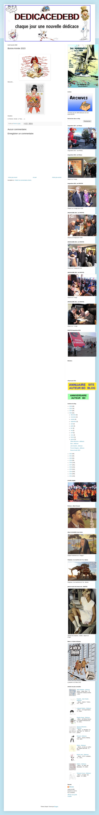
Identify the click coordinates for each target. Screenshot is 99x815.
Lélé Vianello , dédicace (76, 446)
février (72, 437)
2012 (70, 476)
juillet (72, 426)
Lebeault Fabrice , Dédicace (84, 708)
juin (72, 428)
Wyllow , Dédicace (81, 764)
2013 (70, 473)
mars (72, 435)
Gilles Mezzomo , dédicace (77, 441)
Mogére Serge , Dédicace (83, 717)
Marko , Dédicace (81, 745)
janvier (72, 439)
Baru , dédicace (74, 443)
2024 (70, 410)
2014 (70, 471)
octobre (73, 419)
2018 (70, 462)
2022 (70, 453)
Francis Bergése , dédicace (77, 448)
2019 (70, 460)
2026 (70, 406)
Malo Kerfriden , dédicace (83, 689)
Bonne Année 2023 (75, 450)
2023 (70, 413)
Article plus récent (12, 177)
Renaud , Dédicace (82, 736)
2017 (70, 465)
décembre (73, 415)
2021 (70, 456)
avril (72, 432)
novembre (73, 417)
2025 (70, 408)
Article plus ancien (56, 177)
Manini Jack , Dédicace (83, 754)
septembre (73, 421)
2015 (70, 469)
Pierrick (71, 787)
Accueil (35, 177)
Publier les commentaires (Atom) (23, 180)
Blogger (56, 806)
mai (72, 430)
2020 (70, 458)
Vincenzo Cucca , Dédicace (84, 773)
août (72, 423)
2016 (70, 467)
